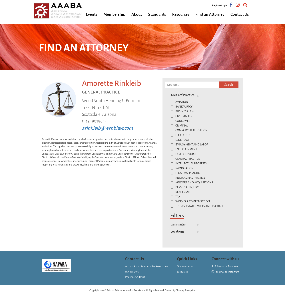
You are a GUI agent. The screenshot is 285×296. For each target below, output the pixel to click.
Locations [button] (177, 231)
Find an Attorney (209, 14)
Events (91, 14)
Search (228, 84)
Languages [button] (178, 224)
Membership (114, 14)
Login (225, 5)
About (136, 14)
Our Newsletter (185, 266)
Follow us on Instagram (225, 271)
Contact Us (239, 14)
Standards (157, 14)
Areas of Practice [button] (182, 95)
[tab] (203, 95)
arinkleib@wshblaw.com (107, 128)
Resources (180, 14)
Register (216, 5)
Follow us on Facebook (225, 266)
